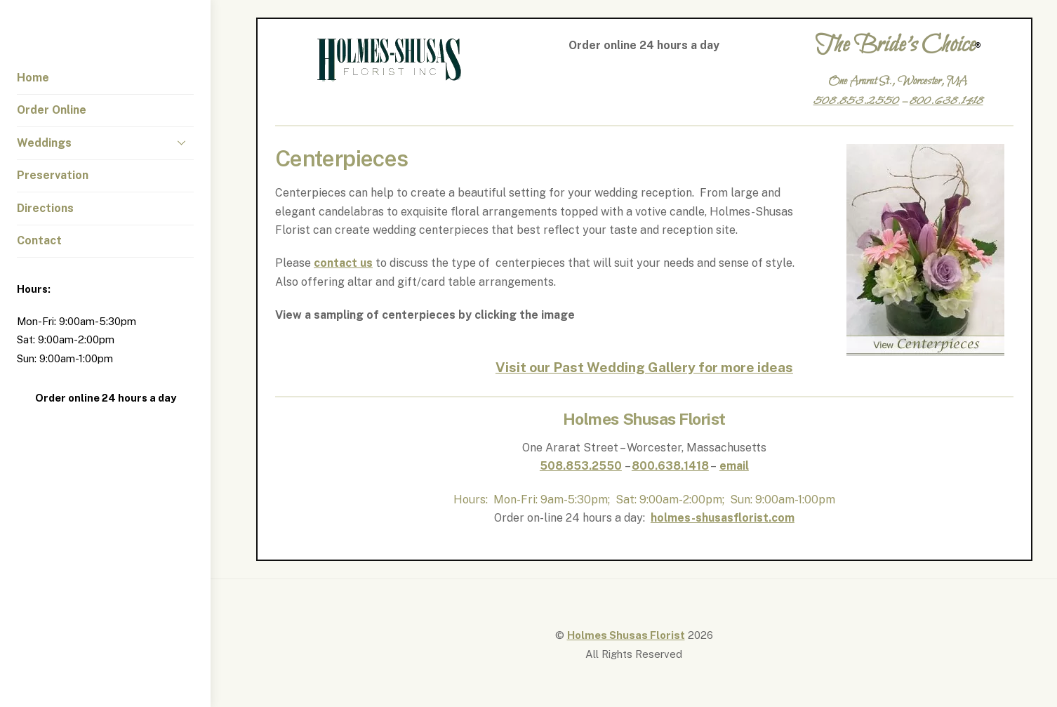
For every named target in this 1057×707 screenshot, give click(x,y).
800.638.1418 (670, 466)
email (734, 466)
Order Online (51, 110)
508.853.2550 (581, 466)
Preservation (52, 175)
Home (33, 77)
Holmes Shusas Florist (626, 635)
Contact (39, 240)
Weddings (105, 142)
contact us (343, 263)
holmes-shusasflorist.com (723, 517)
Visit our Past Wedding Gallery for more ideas (644, 367)
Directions (45, 208)
